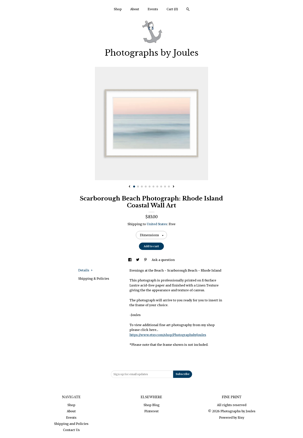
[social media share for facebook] (130, 260)
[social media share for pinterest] (146, 260)
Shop (118, 9)
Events (153, 9)
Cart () (172, 9)
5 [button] (150, 186)
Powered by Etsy (231, 417)
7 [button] (157, 186)
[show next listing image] (173, 186)
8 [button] (161, 186)
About (134, 9)
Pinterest (151, 411)
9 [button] (165, 186)
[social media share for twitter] (138, 260)
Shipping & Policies (93, 278)
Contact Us (71, 430)
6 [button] (153, 186)
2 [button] (138, 186)
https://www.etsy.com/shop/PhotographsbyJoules (167, 335)
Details (85, 270)
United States (157, 224)
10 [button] (169, 186)
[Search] (187, 10)
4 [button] (146, 186)
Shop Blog (151, 405)
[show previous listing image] (129, 186)
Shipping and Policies (71, 424)
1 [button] (134, 186)
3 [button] (142, 186)
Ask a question (163, 260)
